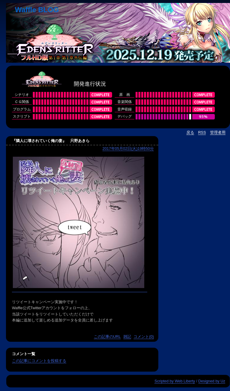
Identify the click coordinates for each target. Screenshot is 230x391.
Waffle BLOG (37, 10)
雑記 (127, 336)
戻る (190, 132)
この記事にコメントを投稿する (39, 360)
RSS (202, 132)
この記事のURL (107, 336)
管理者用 (218, 132)
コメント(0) (144, 336)
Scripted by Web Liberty (174, 381)
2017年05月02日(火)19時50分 (128, 148)
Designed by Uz (211, 381)
